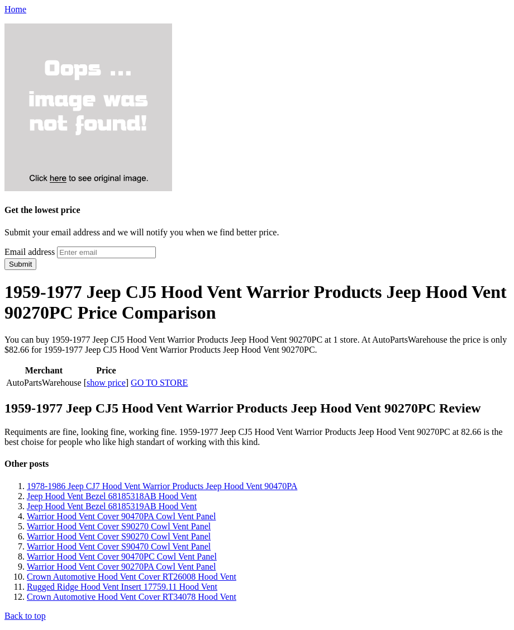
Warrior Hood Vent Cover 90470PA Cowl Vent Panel (121, 516)
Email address (29, 252)
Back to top (25, 615)
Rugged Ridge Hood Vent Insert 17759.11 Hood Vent (122, 586)
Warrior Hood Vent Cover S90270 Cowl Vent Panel (119, 526)
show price (106, 382)
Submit (20, 264)
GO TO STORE (159, 382)
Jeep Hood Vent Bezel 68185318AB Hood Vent (112, 496)
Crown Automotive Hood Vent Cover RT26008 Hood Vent (131, 576)
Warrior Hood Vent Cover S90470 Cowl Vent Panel (119, 546)
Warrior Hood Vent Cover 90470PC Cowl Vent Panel (122, 556)
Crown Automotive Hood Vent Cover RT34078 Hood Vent (131, 596)
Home (15, 9)
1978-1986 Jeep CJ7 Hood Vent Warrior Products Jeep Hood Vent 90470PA (162, 486)
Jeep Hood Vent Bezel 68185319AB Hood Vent (112, 506)
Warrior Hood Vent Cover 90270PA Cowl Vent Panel (121, 566)
